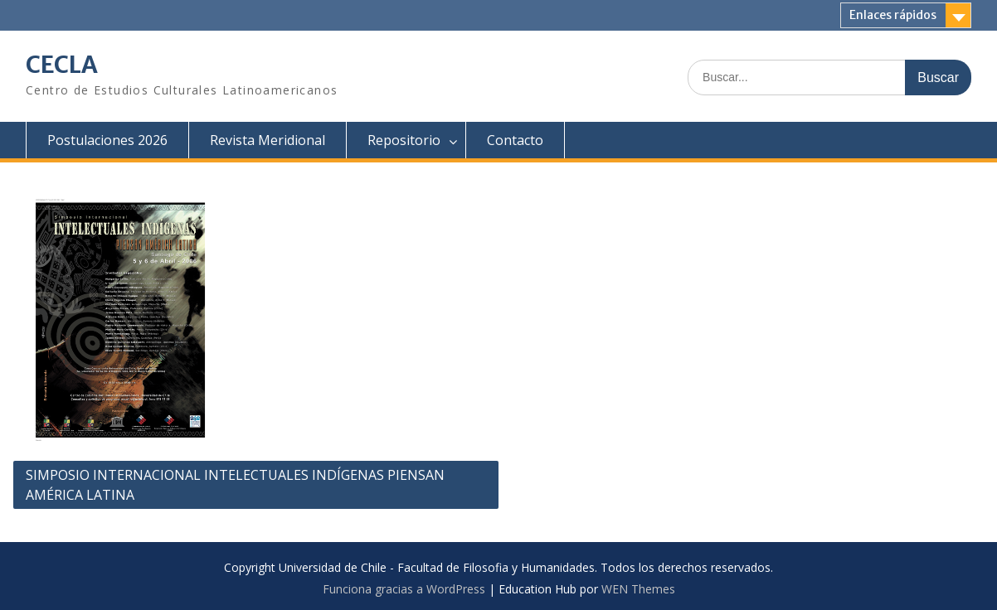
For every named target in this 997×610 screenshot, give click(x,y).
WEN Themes (638, 589)
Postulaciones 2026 (107, 140)
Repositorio (403, 140)
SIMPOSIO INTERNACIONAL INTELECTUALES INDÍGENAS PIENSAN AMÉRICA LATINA (235, 485)
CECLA (62, 65)
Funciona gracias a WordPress (404, 589)
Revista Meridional (267, 140)
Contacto (515, 140)
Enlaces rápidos (892, 14)
